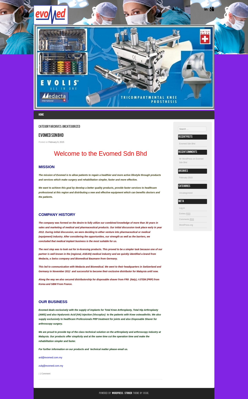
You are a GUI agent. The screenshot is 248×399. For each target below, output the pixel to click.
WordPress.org (186, 225)
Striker (128, 393)
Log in (182, 208)
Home (41, 115)
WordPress (117, 393)
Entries (184, 213)
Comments (186, 219)
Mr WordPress (185, 159)
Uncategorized (185, 193)
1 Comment (45, 373)
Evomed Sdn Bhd (51, 135)
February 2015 (186, 177)
